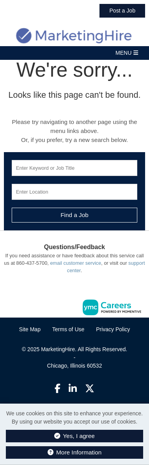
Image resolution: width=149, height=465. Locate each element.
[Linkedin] (73, 388)
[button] (74, 53)
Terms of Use (68, 329)
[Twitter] (90, 388)
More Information (75, 452)
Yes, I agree (74, 436)
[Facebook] (57, 388)
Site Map (30, 329)
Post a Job (122, 10)
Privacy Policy (113, 329)
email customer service (75, 263)
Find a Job (74, 215)
